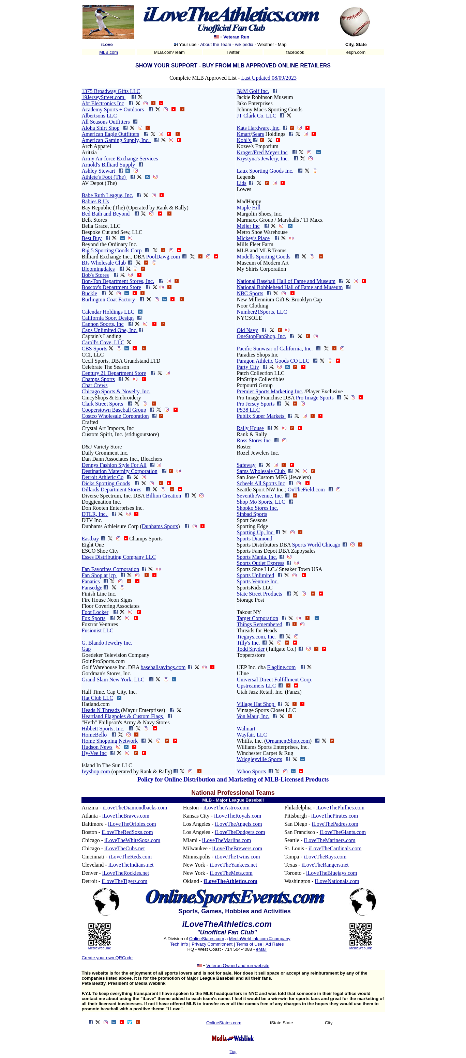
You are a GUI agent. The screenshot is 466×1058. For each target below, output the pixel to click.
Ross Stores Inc (254, 440)
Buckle (89, 293)
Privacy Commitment (212, 944)
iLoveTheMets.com (231, 873)
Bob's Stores (95, 275)
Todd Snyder (251, 649)
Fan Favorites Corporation (110, 569)
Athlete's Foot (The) (104, 177)
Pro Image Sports (315, 397)
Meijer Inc (248, 226)
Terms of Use (249, 944)
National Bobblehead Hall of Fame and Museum (290, 287)
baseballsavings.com (163, 667)
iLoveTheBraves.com (125, 816)
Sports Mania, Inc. (257, 557)
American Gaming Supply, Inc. (116, 140)
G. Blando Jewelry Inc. (107, 643)
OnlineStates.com (206, 938)
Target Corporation (257, 618)
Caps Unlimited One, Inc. (110, 330)
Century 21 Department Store (114, 373)
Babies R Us (95, 201)
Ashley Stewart (99, 171)
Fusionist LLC (98, 630)
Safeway (246, 465)
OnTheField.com (306, 489)
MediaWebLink (99, 948)
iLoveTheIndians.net (131, 865)
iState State (281, 1022)
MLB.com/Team (169, 52)
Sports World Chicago (316, 545)
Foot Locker (95, 612)
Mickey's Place (253, 238)
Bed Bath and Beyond (106, 214)
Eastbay (90, 538)
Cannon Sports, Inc (103, 324)
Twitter (232, 52)
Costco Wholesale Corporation (115, 416)
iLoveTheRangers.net (325, 865)
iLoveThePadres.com (335, 824)
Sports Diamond (254, 538)
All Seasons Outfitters (106, 122)
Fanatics (91, 581)
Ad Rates (275, 944)
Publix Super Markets (261, 416)
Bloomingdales (98, 269)
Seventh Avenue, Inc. (260, 496)
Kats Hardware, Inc (258, 128)
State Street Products (260, 594)
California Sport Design (108, 318)
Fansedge (92, 587)
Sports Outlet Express (260, 563)
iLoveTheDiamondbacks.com (135, 807)
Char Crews (95, 385)
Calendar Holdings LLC (109, 312)
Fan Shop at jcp (99, 575)
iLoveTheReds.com (130, 856)
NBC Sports (250, 293)
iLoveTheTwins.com (237, 856)
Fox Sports (94, 618)
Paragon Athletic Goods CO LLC (273, 361)
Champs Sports (98, 379)
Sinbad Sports (252, 514)
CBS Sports (94, 348)
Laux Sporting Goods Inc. (265, 171)
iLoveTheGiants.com (343, 832)
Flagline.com (281, 667)
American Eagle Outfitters (110, 134)
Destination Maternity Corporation (119, 471)
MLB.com (108, 52)
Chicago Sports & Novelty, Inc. (116, 391)
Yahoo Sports (251, 771)
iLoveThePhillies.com (340, 807)
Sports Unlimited (255, 575)
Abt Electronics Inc (103, 103)
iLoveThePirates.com (334, 816)
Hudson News (97, 747)
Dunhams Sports (160, 526)
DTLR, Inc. (95, 514)
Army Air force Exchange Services (120, 158)
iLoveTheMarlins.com (226, 840)
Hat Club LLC (97, 698)
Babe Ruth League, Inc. (108, 195)
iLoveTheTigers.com (124, 881)
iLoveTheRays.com (325, 856)
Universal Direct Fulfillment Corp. (274, 679)
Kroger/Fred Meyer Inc (262, 152)
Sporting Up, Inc (255, 532)
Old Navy (247, 330)
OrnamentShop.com (288, 741)
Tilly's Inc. (248, 643)
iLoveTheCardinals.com (335, 848)
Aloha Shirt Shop (101, 128)
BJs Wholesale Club (104, 263)
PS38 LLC (248, 410)
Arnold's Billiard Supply (109, 165)
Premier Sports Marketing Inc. (270, 391)
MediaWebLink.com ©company (259, 938)
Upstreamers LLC (256, 686)
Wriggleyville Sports (259, 759)
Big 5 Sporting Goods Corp (112, 250)
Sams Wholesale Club (261, 471)
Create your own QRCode (107, 957)
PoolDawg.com (163, 256)
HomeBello (94, 735)
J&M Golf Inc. (253, 91)
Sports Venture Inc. (258, 581)
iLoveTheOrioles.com (132, 824)
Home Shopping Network (110, 741)
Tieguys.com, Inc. (256, 636)
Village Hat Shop (256, 704)
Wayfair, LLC (252, 735)
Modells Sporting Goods (263, 256)
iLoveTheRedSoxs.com (127, 832)
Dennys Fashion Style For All (114, 465)
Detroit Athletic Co (103, 477)
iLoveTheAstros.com (226, 807)
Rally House (250, 428)
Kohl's (244, 140)
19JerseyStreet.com (104, 97)
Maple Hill (248, 207)
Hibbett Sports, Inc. (103, 728)
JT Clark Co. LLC (257, 116)
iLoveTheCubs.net (124, 848)
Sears (258, 134)
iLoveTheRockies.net (125, 873)
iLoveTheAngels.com (238, 824)
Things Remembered (259, 624)
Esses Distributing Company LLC (119, 557)
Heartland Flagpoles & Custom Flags (123, 716)
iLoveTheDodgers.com (240, 832)
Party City (248, 367)
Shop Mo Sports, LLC (261, 502)
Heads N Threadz (101, 710)
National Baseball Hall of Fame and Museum (286, 281)
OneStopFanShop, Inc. (261, 336)
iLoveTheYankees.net (233, 865)
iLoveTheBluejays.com (331, 873)
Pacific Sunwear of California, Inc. (275, 348)
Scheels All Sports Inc (261, 483)
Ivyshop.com (96, 771)
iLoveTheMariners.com (330, 840)
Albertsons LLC (99, 116)
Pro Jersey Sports (255, 404)
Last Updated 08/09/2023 (269, 78)
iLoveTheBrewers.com (237, 848)
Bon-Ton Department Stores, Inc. (118, 281)
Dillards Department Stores (111, 489)
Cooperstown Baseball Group (114, 410)
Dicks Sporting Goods (106, 483)
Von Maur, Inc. (253, 716)
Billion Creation (163, 496)
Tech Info (179, 944)
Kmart (244, 134)
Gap (86, 649)
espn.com (355, 52)
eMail (261, 949)
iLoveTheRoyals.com (237, 816)
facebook (295, 52)
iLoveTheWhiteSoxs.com (132, 840)
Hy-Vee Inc (94, 753)
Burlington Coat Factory (108, 299)
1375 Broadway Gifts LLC (111, 91)
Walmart (246, 728)
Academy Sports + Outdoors (113, 109)
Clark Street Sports (102, 404)
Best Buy (92, 238)
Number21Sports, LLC (262, 312)
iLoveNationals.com (337, 881)
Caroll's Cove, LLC (103, 342)
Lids (241, 183)
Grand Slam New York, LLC (113, 679)
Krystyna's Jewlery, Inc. (263, 158)
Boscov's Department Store (111, 287)
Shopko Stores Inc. (257, 508)
